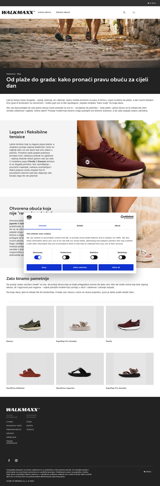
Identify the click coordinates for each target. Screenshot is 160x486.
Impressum (11, 437)
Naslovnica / (11, 74)
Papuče (29, 426)
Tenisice (30, 429)
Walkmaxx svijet (14, 426)
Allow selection (80, 267)
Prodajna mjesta (13, 429)
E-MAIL (152, 3)
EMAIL (148, 472)
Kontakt (10, 433)
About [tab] (117, 226)
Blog (19, 74)
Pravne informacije (11, 442)
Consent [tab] (42, 226)
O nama (9, 422)
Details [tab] (80, 226)
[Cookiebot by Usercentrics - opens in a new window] (123, 217)
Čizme (29, 422)
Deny (44, 267)
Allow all (116, 267)
